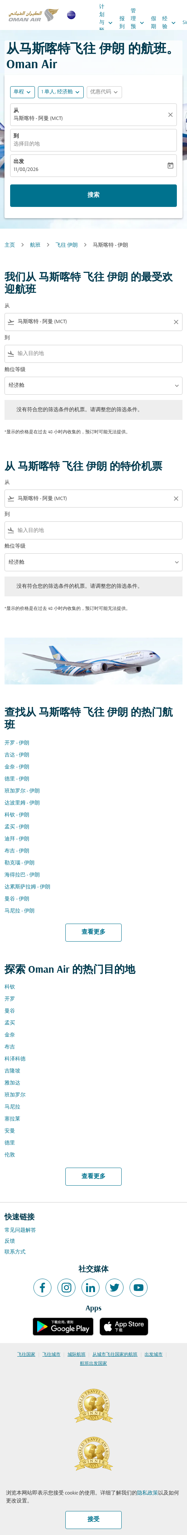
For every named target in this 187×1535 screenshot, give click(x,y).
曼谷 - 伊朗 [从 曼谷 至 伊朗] (17, 899)
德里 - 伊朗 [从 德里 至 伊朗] (17, 779)
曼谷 (10, 1011)
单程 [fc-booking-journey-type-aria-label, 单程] (19, 92)
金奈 (10, 1035)
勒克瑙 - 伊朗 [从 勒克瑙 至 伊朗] (20, 863)
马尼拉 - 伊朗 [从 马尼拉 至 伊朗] (20, 911)
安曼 (10, 1131)
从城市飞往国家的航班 (114, 1354)
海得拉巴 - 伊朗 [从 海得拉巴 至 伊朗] (22, 875)
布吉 (10, 1047)
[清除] (171, 115)
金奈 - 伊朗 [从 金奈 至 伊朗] (17, 767)
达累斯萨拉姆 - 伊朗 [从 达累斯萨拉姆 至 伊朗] (27, 887)
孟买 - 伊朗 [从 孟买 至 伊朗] (17, 827)
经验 (170, 22)
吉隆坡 (12, 1071)
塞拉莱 (12, 1119)
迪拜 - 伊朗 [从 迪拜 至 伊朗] (17, 839)
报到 (122, 23)
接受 (93, 1520)
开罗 (10, 999)
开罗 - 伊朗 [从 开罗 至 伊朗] (17, 743)
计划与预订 (107, 22)
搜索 (93, 195)
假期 (153, 23)
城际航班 (77, 1354)
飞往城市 (51, 1354)
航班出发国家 (93, 1363)
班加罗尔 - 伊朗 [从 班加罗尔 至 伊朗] (22, 791)
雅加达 (12, 1083)
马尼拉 (12, 1107)
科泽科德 (15, 1059)
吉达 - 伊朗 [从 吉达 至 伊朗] (17, 755)
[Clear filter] (175, 322)
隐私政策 (147, 1493)
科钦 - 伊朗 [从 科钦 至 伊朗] (17, 815)
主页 (10, 245)
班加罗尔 (15, 1095)
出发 (19, 162)
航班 (35, 245)
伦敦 (10, 1155)
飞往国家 (26, 1354)
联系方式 (15, 1252)
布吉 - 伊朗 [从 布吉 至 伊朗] (17, 851)
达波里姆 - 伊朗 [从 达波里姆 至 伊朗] (22, 803)
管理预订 (139, 22)
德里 (10, 1143)
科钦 (10, 987)
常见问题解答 (20, 1230)
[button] (61, 92)
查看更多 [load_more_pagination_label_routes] (93, 932)
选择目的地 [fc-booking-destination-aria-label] (27, 144)
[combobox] (93, 322)
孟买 (10, 1023)
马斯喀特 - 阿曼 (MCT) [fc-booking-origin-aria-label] (38, 118)
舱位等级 (15, 370)
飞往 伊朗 (67, 245)
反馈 (10, 1241)
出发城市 (154, 1354)
